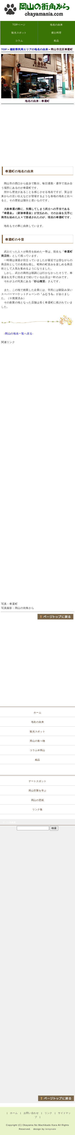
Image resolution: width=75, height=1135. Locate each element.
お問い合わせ (31, 1113)
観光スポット (19, 32)
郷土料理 (56, 32)
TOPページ (18, 24)
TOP (4, 49)
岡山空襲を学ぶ (37, 790)
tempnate (50, 1129)
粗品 (56, 40)
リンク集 (37, 809)
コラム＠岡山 (37, 750)
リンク (48, 1113)
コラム (19, 40)
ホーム (37, 712)
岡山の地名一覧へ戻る (18, 333)
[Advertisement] (37, 135)
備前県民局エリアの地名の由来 (29, 49)
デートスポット (37, 781)
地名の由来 (56, 24)
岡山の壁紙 (37, 800)
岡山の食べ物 (37, 741)
